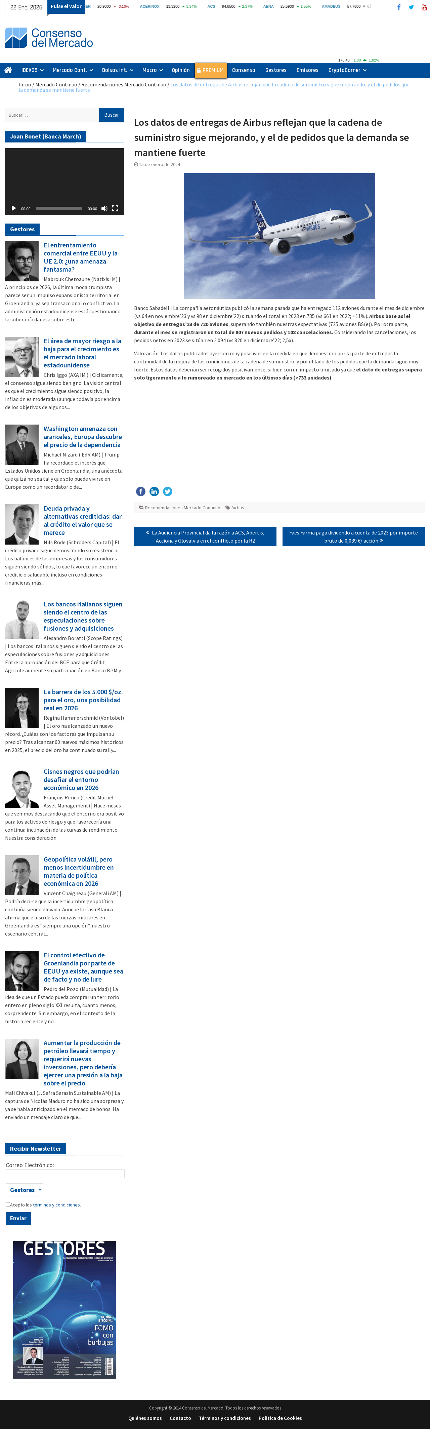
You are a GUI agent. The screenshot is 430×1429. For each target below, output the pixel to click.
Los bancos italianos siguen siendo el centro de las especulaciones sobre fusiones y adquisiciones (83, 616)
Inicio (24, 84)
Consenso (243, 70)
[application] (64, 181)
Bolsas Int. (114, 70)
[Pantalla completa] (115, 208)
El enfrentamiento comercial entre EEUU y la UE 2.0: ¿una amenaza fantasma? (81, 257)
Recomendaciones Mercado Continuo (123, 84)
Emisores (307, 70)
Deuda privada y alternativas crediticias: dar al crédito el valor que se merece (83, 520)
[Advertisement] (279, 434)
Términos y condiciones (225, 1418)
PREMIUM (213, 70)
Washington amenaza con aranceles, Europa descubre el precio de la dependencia (83, 437)
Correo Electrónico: (30, 1165)
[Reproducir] (13, 208)
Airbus (237, 508)
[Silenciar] (104, 208)
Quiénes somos (145, 1418)
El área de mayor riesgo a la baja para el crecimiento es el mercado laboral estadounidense (82, 353)
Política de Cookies (280, 1418)
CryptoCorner (344, 70)
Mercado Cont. (70, 70)
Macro (149, 70)
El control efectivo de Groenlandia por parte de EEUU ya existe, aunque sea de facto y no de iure (83, 967)
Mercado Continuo (56, 84)
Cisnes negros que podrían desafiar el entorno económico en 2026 (81, 779)
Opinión (181, 70)
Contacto (180, 1418)
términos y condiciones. (56, 1205)
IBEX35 (30, 70)
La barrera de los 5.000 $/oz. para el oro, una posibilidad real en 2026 (83, 700)
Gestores (276, 70)
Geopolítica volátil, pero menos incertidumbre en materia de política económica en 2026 (79, 871)
